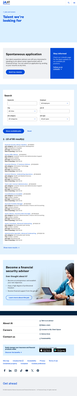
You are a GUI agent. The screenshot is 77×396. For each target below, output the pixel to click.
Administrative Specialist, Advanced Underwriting (20, 233)
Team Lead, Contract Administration (16, 184)
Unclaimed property (10, 363)
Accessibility (31, 361)
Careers (7, 330)
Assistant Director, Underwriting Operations (19, 174)
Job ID (42, 108)
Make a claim (44, 325)
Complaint (24, 363)
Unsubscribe (17, 361)
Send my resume (15, 72)
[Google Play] (60, 350)
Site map (6, 361)
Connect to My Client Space (50, 330)
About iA (8, 323)
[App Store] (45, 350)
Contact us (9, 336)
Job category (11, 116)
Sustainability (45, 338)
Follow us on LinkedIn (58, 68)
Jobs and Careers (9, 12)
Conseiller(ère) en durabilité (13, 194)
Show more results (11, 248)
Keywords (10, 100)
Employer (43, 100)
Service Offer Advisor (11, 154)
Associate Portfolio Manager (14, 204)
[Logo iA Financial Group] (6, 4)
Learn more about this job (19, 297)
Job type (42, 116)
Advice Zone (44, 334)
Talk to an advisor (46, 321)
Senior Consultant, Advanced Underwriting (18, 223)
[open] (74, 3)
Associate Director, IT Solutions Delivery (17, 164)
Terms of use (53, 361)
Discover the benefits (13, 352)
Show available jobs (13, 131)
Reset (29, 131)
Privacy (42, 361)
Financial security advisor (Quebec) (16, 145)
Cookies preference (38, 363)
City (8, 108)
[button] (68, 3)
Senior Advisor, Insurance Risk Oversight (17, 214)
